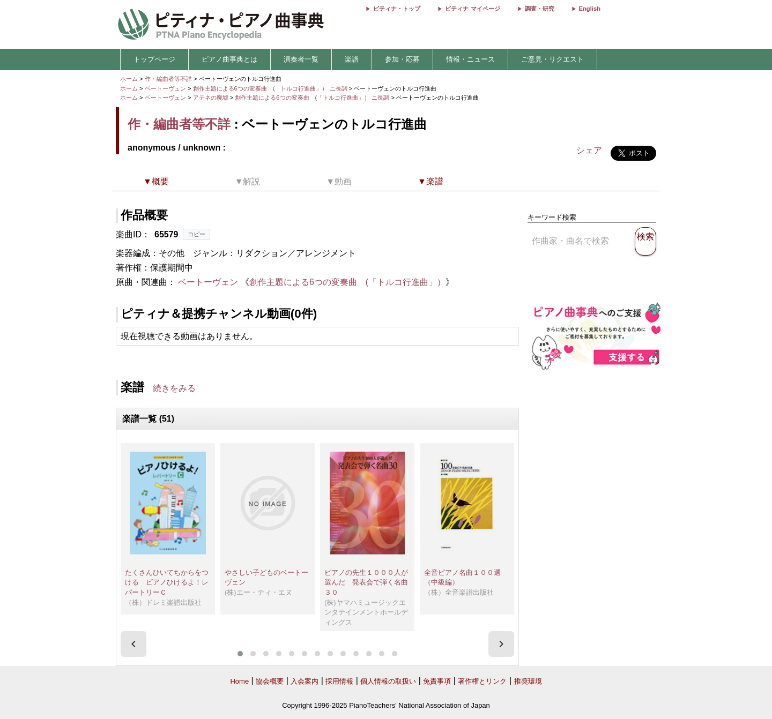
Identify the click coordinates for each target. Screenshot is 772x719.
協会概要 (270, 681)
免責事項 (437, 681)
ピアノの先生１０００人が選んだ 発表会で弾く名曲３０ (366, 582)
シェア (589, 150)
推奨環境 (528, 681)
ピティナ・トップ (396, 8)
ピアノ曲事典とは (229, 59)
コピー (196, 234)
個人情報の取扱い (388, 681)
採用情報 (339, 681)
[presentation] (133, 644)
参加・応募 (402, 59)
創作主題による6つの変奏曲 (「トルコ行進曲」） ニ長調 (270, 88)
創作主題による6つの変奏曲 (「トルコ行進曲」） (347, 282)
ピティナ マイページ (472, 8)
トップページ (154, 59)
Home (239, 681)
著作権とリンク (482, 681)
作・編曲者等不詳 (168, 79)
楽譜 (352, 59)
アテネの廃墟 (211, 97)
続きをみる (174, 388)
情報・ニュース (470, 59)
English (589, 8)
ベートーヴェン (165, 88)
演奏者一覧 (301, 59)
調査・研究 (539, 8)
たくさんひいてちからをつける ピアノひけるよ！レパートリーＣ (167, 582)
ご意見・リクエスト (552, 59)
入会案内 (304, 681)
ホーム (129, 79)
